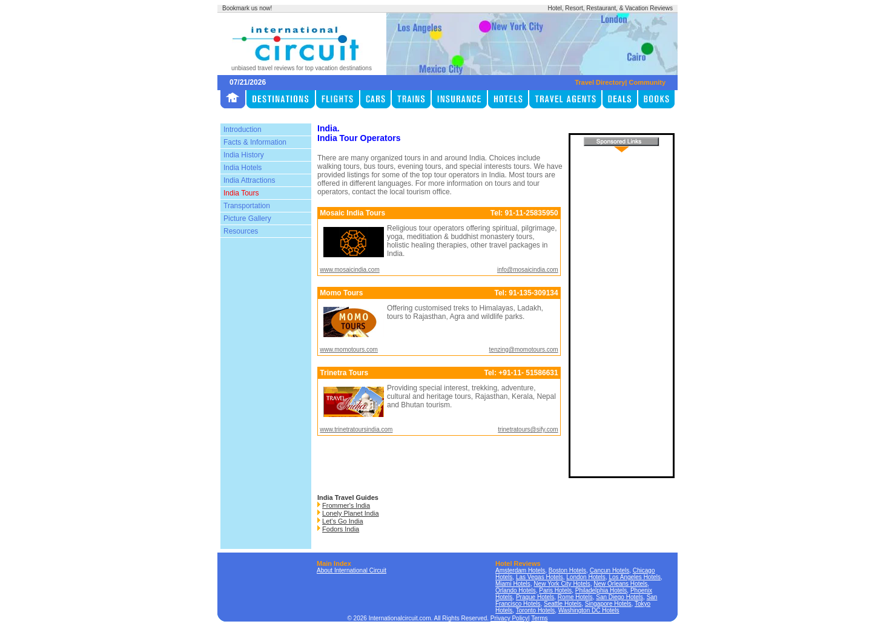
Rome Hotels (575, 597)
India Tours (241, 193)
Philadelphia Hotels (601, 590)
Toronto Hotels (535, 610)
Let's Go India (342, 521)
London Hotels (586, 577)
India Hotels (242, 167)
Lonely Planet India (350, 513)
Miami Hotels (512, 583)
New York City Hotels (561, 583)
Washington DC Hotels (588, 610)
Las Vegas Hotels (539, 577)
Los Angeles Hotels (635, 577)
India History (243, 155)
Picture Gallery (247, 218)
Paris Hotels (555, 590)
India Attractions (249, 180)
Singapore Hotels (608, 603)
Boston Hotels (567, 570)
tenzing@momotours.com (523, 349)
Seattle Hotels (562, 603)
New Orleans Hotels (620, 583)
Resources (240, 231)
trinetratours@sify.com (528, 429)
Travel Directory (600, 82)
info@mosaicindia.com (527, 269)
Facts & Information (254, 142)
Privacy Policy (509, 618)
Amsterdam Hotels (520, 570)
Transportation (246, 206)
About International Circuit (351, 570)
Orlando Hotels (515, 590)
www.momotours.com (349, 349)
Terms (539, 618)
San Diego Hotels (619, 597)
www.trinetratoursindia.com (356, 429)
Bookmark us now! (247, 8)
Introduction (242, 129)
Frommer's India (346, 505)
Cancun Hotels (610, 570)
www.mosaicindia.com (349, 269)
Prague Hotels (535, 597)
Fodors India (340, 529)
